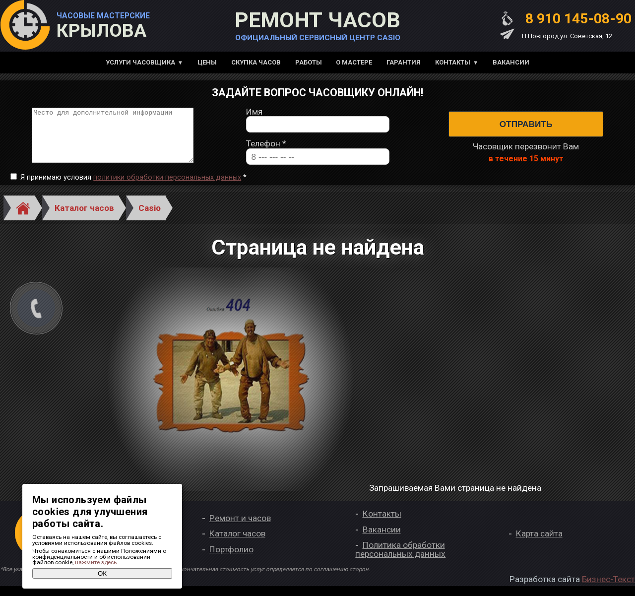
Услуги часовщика (140, 62)
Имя (254, 117)
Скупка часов (256, 62)
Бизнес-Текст (608, 589)
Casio (149, 218)
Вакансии (511, 62)
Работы (308, 62)
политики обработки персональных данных (167, 187)
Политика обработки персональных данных (400, 559)
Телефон (266, 149)
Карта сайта (539, 544)
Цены (207, 62)
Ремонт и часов (240, 528)
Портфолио (231, 559)
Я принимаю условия (133, 187)
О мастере (354, 62)
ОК (102, 573)
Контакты (452, 62)
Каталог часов (84, 218)
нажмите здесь (96, 562)
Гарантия (403, 62)
